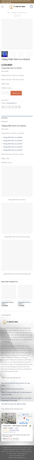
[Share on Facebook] (6, 107)
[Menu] (2, 6)
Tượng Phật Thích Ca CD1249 (12, 140)
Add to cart (16, 93)
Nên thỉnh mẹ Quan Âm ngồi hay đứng (13, 404)
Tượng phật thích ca (22, 12)
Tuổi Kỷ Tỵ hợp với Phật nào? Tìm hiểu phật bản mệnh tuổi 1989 (16, 393)
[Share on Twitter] (9, 107)
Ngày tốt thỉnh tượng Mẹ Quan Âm (12, 389)
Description (4, 118)
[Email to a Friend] (12, 107)
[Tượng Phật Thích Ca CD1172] (8, 292)
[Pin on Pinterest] (16, 107)
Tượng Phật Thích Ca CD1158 (24, 303)
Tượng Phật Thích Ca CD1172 (7, 303)
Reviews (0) (4, 121)
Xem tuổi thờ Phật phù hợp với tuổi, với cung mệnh (15, 384)
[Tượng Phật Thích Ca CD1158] (25, 292)
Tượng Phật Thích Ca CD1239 (12, 147)
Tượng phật (14, 12)
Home (8, 12)
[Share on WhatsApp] (3, 107)
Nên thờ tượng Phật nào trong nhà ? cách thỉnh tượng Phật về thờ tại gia (16, 399)
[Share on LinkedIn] (19, 107)
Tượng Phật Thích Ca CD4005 (12, 137)
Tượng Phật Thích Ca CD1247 (12, 144)
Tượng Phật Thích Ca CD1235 (12, 150)
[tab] (17, 118)
